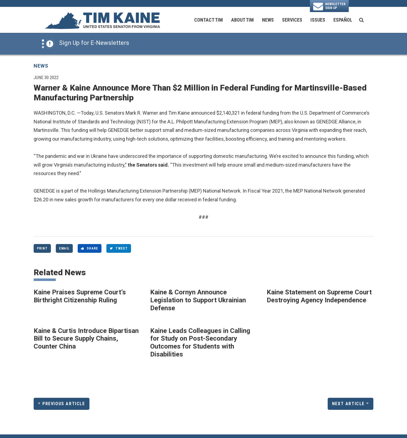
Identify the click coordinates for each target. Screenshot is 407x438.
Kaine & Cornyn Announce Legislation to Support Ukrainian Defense (198, 300)
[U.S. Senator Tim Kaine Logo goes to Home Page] (102, 20)
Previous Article (63, 403)
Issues (317, 20)
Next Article (348, 403)
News (268, 20)
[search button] (361, 20)
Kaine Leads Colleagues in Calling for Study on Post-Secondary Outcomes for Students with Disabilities (200, 342)
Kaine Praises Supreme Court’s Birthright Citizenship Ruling (80, 296)
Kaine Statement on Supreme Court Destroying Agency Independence (319, 296)
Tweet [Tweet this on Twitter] (119, 248)
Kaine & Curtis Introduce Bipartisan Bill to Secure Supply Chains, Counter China (86, 338)
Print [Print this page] (42, 248)
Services (292, 20)
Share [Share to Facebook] (89, 248)
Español (342, 20)
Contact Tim (208, 20)
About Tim (242, 20)
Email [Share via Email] (64, 248)
